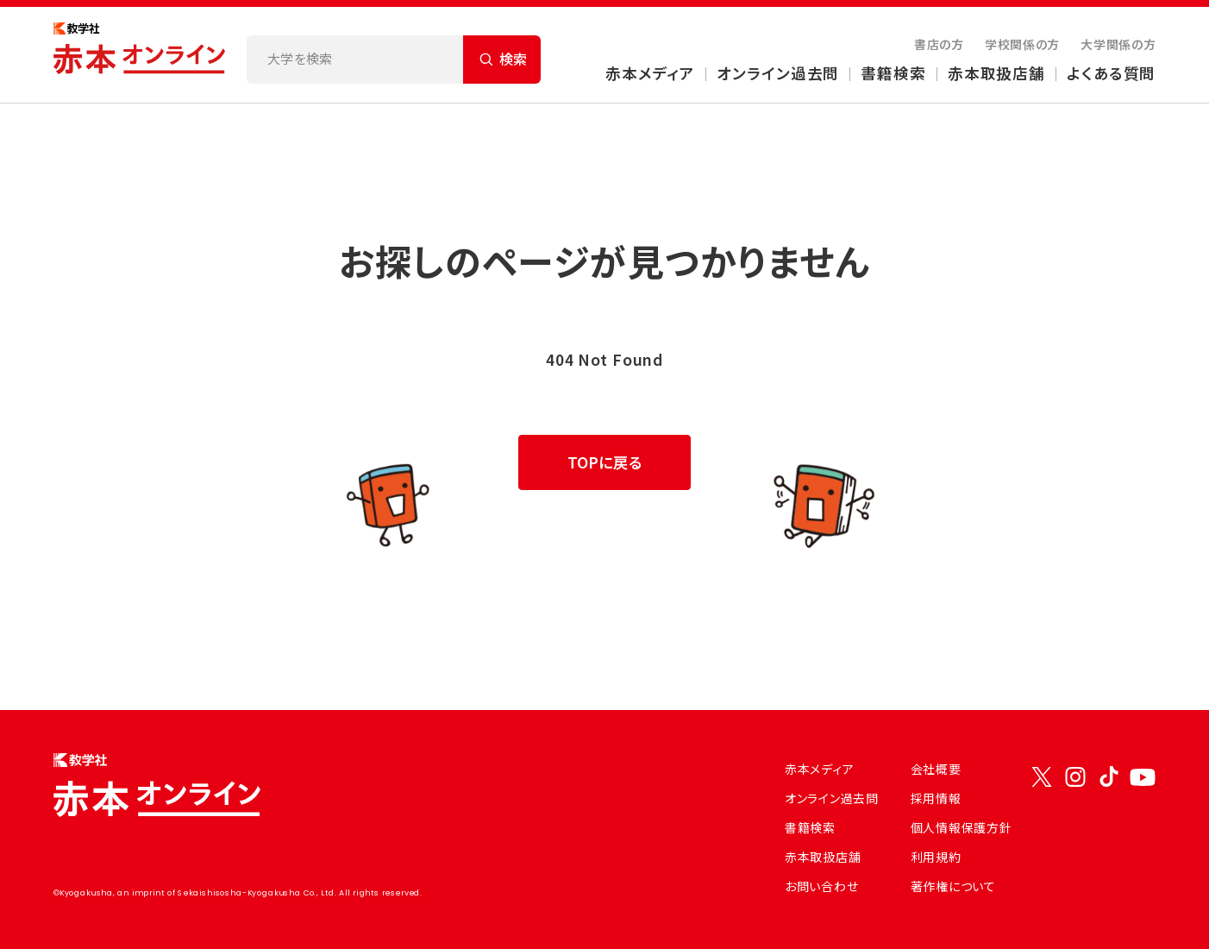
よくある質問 (1111, 73)
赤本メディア (650, 73)
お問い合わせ (821, 886)
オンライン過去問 (778, 73)
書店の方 (939, 44)
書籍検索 (893, 73)
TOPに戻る (604, 462)
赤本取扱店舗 (996, 73)
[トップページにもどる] (139, 54)
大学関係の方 (1118, 44)
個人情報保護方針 (961, 827)
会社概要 (936, 768)
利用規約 (936, 856)
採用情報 (936, 798)
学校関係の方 (1022, 44)
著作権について (953, 886)
